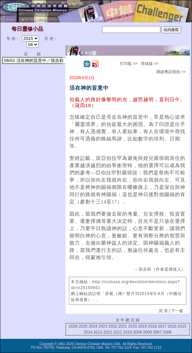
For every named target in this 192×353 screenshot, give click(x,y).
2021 (122, 326)
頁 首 (163, 311)
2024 (93, 326)
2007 (157, 332)
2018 (152, 326)
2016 (172, 326)
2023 (102, 326)
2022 (112, 326)
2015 (182, 326)
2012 (107, 332)
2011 (117, 332)
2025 (83, 326)
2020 (132, 326)
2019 (142, 326)
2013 (98, 332)
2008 (147, 332)
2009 (137, 332)
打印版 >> (128, 63)
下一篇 (177, 311)
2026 (73, 326)
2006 (167, 332)
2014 (88, 332)
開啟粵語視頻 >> (171, 72)
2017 (162, 326)
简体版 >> (149, 63)
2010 (127, 332)
